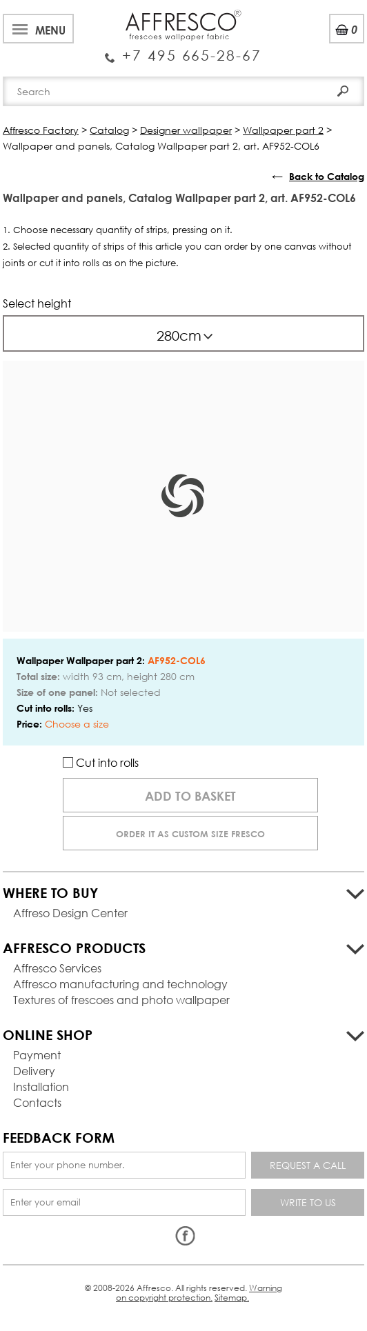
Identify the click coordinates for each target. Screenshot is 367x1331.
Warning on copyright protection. (199, 1292)
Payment (37, 1055)
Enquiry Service (183, 50)
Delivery (34, 1070)
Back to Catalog (326, 176)
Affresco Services (57, 968)
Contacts (37, 1102)
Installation (41, 1086)
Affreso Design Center (70, 912)
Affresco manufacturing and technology (120, 984)
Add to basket (190, 795)
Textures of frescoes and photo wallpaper (121, 999)
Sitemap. (232, 1297)
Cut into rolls (101, 762)
